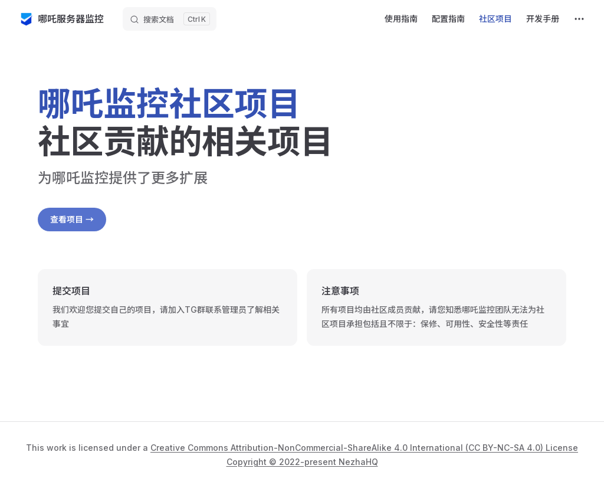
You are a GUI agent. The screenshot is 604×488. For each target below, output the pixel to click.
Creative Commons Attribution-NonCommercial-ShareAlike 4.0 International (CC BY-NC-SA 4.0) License (364, 448)
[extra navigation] (579, 19)
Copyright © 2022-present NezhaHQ (302, 462)
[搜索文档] (169, 19)
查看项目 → (72, 219)
